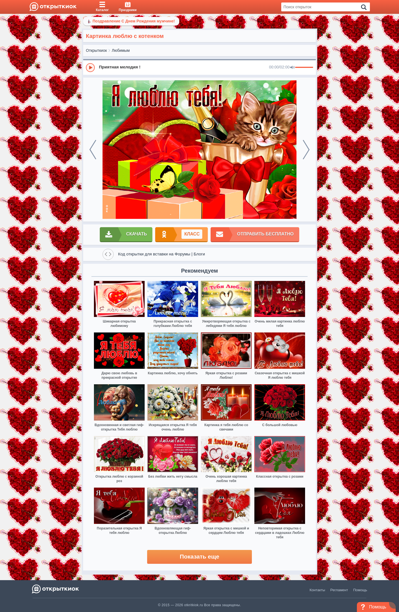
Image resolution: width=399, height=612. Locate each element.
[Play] (90, 67)
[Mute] (292, 67)
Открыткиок (96, 50)
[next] (306, 149)
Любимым (121, 50)
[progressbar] (304, 68)
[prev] (93, 149)
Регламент (339, 590)
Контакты (317, 590)
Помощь (360, 590)
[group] (199, 67)
